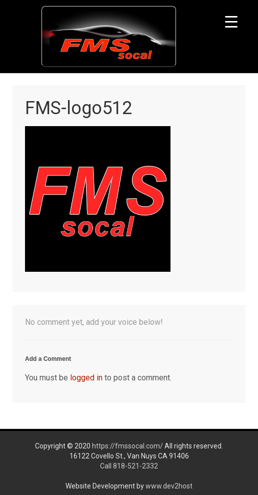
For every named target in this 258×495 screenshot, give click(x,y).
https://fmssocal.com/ (127, 446)
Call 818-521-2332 (129, 466)
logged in (86, 377)
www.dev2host (169, 486)
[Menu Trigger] (231, 21)
